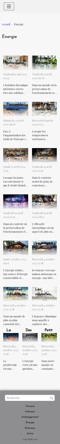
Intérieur (30, 411)
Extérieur (30, 428)
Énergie (30, 422)
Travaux (30, 406)
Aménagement (30, 417)
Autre (30, 433)
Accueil (6, 24)
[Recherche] (30, 398)
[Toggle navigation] (9, 6)
